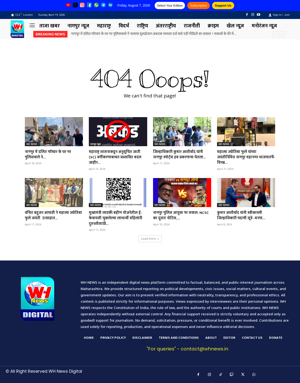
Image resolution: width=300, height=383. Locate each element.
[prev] (275, 34)
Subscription (198, 5)
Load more (150, 239)
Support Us (223, 5)
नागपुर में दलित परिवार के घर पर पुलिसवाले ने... (50, 154)
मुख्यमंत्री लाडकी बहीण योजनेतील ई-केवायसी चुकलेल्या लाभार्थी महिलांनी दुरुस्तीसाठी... (117, 218)
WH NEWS (31, 144)
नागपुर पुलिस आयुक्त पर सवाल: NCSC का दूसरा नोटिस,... (177, 215)
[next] (282, 34)
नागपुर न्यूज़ (95, 144)
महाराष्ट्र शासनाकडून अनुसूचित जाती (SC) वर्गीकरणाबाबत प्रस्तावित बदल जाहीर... (117, 157)
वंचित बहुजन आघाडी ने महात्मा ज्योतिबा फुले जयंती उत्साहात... (49, 215)
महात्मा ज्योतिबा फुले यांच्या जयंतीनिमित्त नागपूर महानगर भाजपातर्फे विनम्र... (239, 157)
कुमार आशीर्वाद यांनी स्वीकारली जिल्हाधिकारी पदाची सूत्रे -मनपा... (243, 215)
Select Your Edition (170, 5)
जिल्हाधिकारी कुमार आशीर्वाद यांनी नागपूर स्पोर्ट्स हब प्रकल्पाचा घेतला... (181, 154)
